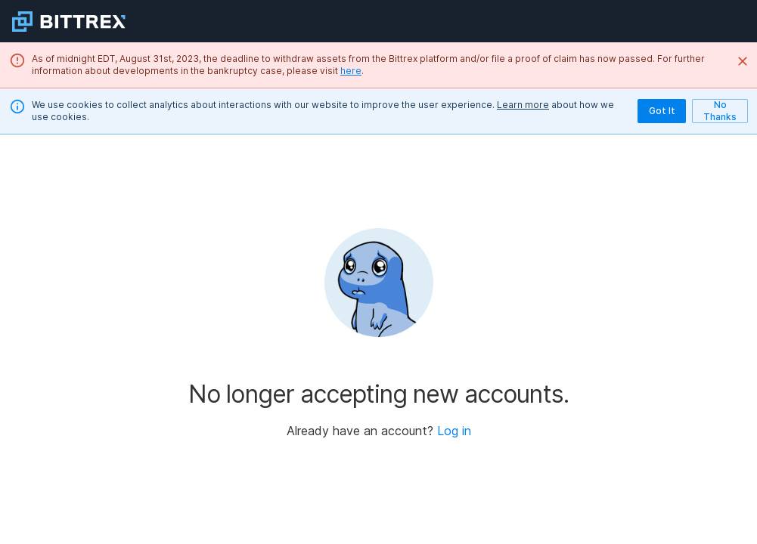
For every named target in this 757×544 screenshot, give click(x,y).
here (350, 70)
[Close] (742, 61)
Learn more (523, 104)
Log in (454, 430)
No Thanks (720, 110)
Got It (662, 111)
